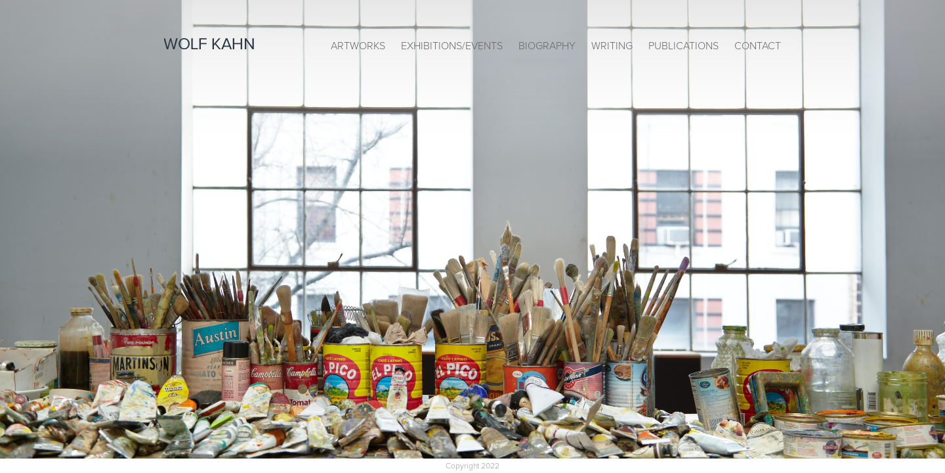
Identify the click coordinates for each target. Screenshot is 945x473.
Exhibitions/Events (452, 46)
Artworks (358, 46)
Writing (612, 46)
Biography (547, 46)
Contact (757, 46)
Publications (683, 46)
